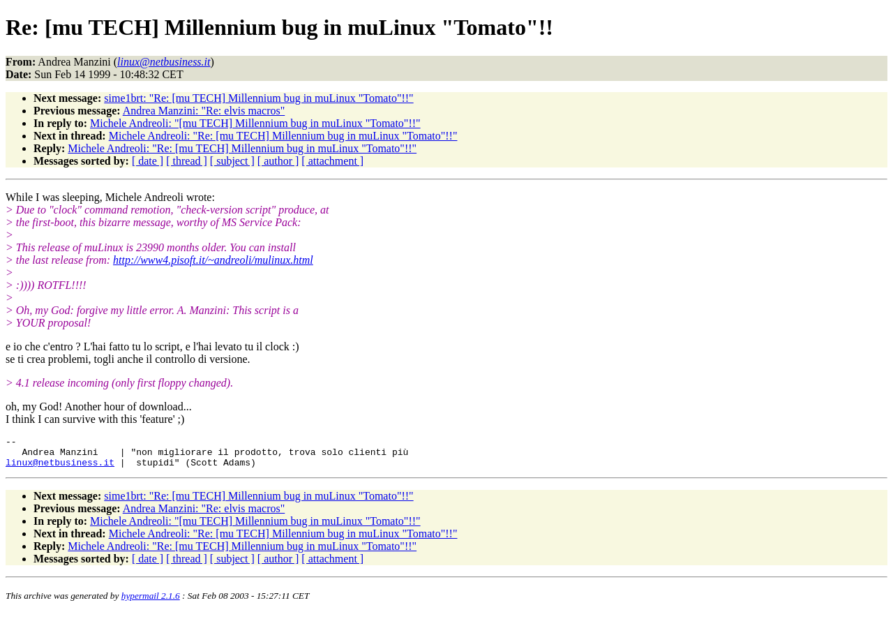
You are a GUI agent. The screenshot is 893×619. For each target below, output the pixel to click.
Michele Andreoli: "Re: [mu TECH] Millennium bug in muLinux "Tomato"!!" (283, 136)
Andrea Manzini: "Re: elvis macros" (204, 111)
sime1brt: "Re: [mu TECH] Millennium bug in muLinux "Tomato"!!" (258, 98)
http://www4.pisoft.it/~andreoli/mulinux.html (213, 260)
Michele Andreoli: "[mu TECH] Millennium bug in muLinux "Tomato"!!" (255, 123)
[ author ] (278, 161)
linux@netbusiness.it (60, 468)
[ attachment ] (332, 161)
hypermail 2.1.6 (150, 602)
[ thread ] (186, 161)
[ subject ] (232, 161)
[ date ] (147, 161)
